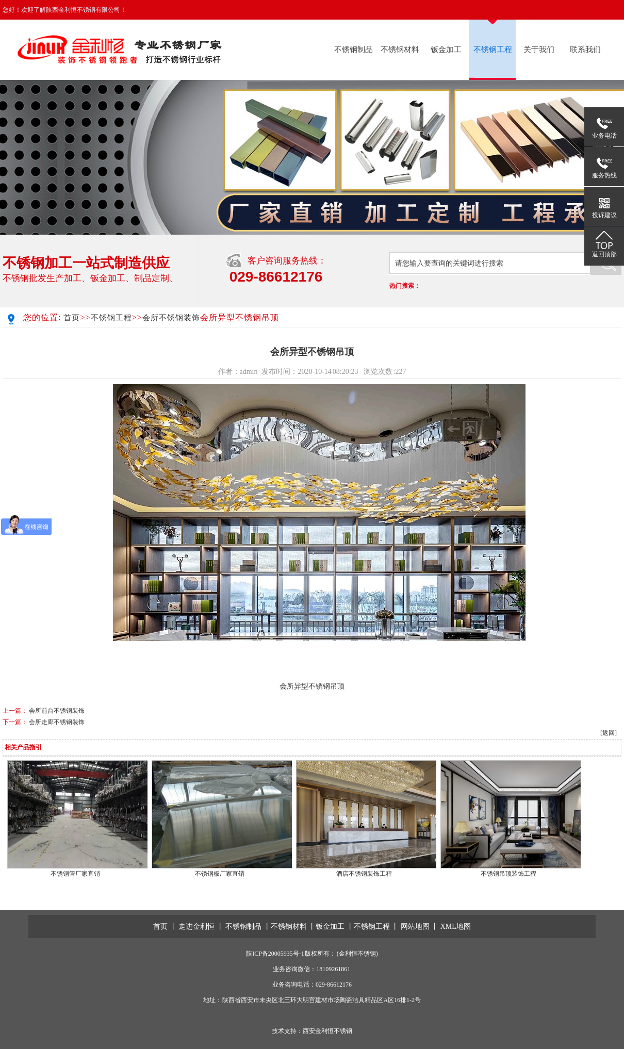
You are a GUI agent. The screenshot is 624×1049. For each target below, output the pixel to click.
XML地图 (455, 926)
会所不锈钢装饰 (171, 318)
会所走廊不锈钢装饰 (57, 722)
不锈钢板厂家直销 (219, 873)
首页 (71, 318)
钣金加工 (446, 49)
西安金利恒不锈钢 (327, 1031)
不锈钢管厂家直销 (75, 873)
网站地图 (415, 926)
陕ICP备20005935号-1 (275, 953)
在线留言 (609, 9)
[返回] (608, 732)
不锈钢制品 (353, 49)
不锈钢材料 (400, 49)
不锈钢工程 (492, 49)
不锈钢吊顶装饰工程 (508, 873)
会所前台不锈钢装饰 (57, 710)
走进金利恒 (196, 926)
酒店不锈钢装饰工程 (364, 873)
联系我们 (568, 9)
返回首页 (530, 9)
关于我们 (538, 49)
